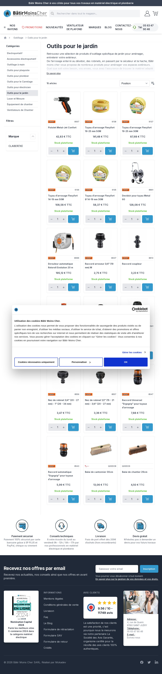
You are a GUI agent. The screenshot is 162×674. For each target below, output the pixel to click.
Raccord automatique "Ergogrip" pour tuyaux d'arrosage (60, 476)
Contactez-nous (123, 27)
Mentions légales (53, 598)
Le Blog (48, 623)
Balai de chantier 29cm (134, 472)
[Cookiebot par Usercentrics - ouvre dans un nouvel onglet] (134, 309)
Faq (46, 617)
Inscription (149, 568)
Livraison (49, 610)
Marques (95, 27)
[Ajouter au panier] (73, 151)
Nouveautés (54, 27)
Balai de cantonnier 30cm (99, 472)
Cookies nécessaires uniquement (36, 362)
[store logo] (25, 13)
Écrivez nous (133, 637)
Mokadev (60, 662)
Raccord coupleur (132, 263)
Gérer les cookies (132, 352)
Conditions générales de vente (61, 604)
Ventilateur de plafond (75, 27)
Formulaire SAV (53, 635)
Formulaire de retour (56, 641)
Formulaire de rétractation (59, 629)
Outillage (18, 37)
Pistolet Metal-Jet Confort (62, 127)
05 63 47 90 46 (148, 27)
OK (126, 362)
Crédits (48, 647)
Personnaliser (81, 362)
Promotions (32, 27)
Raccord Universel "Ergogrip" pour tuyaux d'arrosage (134, 404)
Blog (108, 27)
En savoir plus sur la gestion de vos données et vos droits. (127, 579)
